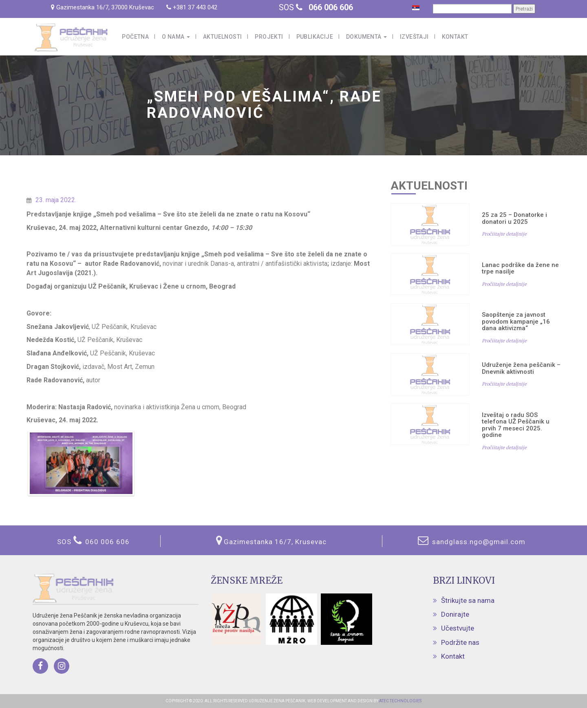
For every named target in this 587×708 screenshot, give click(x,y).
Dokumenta (366, 36)
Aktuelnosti (222, 36)
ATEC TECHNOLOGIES (399, 701)
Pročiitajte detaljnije (504, 234)
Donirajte (455, 614)
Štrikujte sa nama (467, 600)
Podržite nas (460, 642)
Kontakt (455, 36)
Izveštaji (414, 36)
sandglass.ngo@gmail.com (477, 542)
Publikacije (314, 36)
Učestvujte (457, 628)
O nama (176, 36)
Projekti (269, 36)
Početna (135, 36)
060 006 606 (107, 542)
